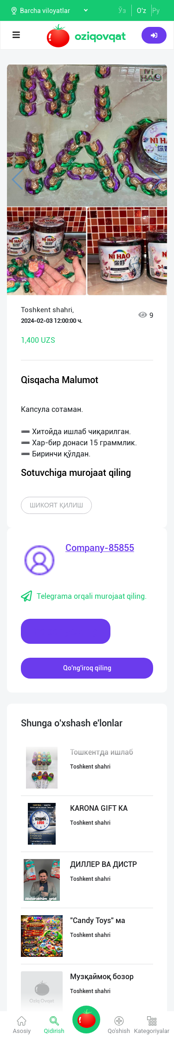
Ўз (122, 10)
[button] (150, 75)
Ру (156, 10)
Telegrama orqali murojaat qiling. (84, 596)
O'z (141, 10)
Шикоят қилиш (56, 505)
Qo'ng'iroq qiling (87, 668)
